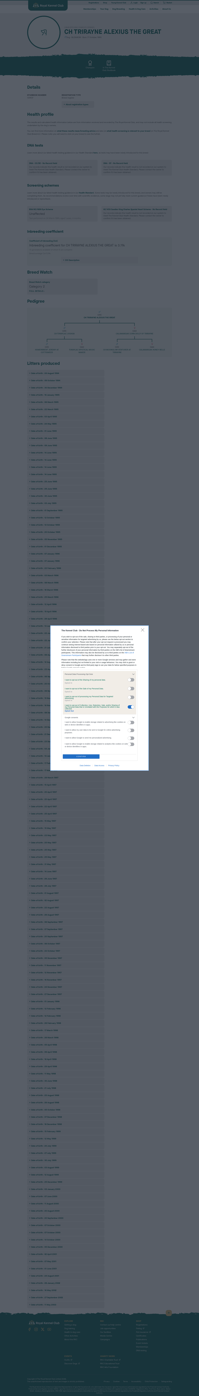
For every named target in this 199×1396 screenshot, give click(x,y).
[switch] (131, 680)
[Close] (143, 630)
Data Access (99, 766)
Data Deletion (85, 766)
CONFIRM (81, 756)
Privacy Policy (113, 766)
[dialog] (99, 698)
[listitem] (99, 674)
